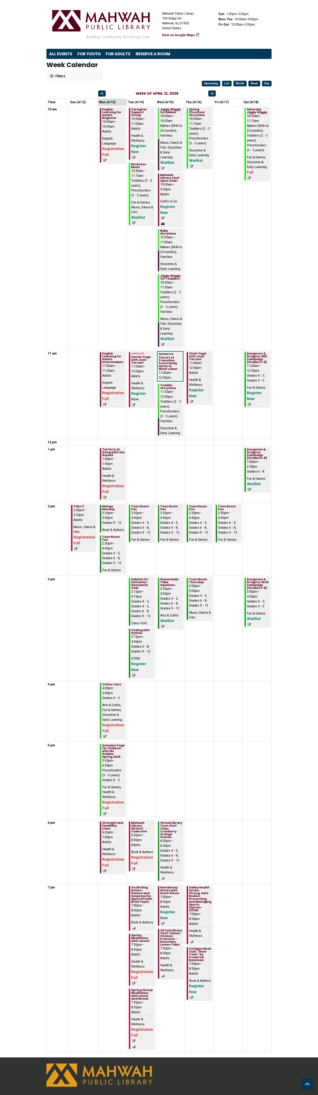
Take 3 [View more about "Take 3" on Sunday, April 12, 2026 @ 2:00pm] (78, 506)
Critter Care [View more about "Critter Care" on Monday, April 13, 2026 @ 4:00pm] (111, 684)
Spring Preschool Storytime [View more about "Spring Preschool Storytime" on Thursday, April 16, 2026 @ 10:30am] (197, 112)
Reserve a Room (153, 54)
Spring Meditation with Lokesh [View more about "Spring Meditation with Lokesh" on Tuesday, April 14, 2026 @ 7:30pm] (140, 938)
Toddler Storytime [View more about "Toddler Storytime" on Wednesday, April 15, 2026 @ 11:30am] (168, 386)
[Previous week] (102, 93)
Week (254, 83)
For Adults (118, 54)
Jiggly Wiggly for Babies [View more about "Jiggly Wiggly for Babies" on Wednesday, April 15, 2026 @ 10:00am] (170, 111)
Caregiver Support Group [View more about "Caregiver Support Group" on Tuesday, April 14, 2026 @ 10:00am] (139, 112)
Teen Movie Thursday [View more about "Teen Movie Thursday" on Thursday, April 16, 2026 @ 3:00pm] (198, 581)
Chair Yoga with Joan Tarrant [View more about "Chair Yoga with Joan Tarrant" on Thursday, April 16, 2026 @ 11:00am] (197, 356)
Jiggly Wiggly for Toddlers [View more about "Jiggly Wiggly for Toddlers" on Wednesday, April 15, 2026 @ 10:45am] (170, 277)
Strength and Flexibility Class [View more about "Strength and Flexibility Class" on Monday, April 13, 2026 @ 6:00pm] (112, 825)
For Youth (89, 54)
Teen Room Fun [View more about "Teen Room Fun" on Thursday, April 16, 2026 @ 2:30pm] (198, 508)
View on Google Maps (178, 35)
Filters (59, 76)
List (226, 83)
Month (240, 83)
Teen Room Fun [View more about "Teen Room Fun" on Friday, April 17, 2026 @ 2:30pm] (227, 508)
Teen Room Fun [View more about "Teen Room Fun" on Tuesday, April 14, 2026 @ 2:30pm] (140, 508)
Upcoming (211, 83)
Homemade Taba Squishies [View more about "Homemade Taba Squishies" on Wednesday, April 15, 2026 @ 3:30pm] (169, 582)
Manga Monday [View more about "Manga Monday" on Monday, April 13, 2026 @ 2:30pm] (108, 508)
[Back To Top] (307, 1084)
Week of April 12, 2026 (157, 93)
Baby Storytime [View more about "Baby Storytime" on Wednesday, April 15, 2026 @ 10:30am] (168, 232)
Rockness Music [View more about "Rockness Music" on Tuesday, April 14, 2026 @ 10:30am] (138, 166)
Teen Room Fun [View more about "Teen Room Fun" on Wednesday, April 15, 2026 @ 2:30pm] (169, 508)
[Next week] (212, 93)
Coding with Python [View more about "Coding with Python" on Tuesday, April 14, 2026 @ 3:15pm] (140, 631)
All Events (60, 54)
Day (266, 83)
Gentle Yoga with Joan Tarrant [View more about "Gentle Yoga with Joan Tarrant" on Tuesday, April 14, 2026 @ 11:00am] (140, 360)
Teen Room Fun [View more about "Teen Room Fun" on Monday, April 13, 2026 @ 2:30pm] (111, 538)
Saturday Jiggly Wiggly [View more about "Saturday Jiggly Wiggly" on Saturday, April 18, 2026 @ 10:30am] (257, 111)
